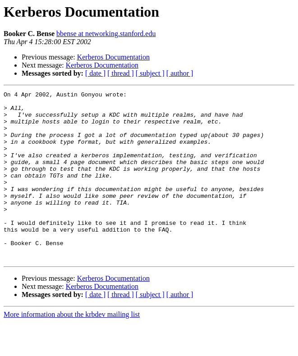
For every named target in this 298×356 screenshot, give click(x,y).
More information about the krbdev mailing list (72, 348)
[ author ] (179, 73)
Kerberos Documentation (113, 57)
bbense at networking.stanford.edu (106, 33)
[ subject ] (150, 73)
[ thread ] (120, 73)
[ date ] (95, 73)
